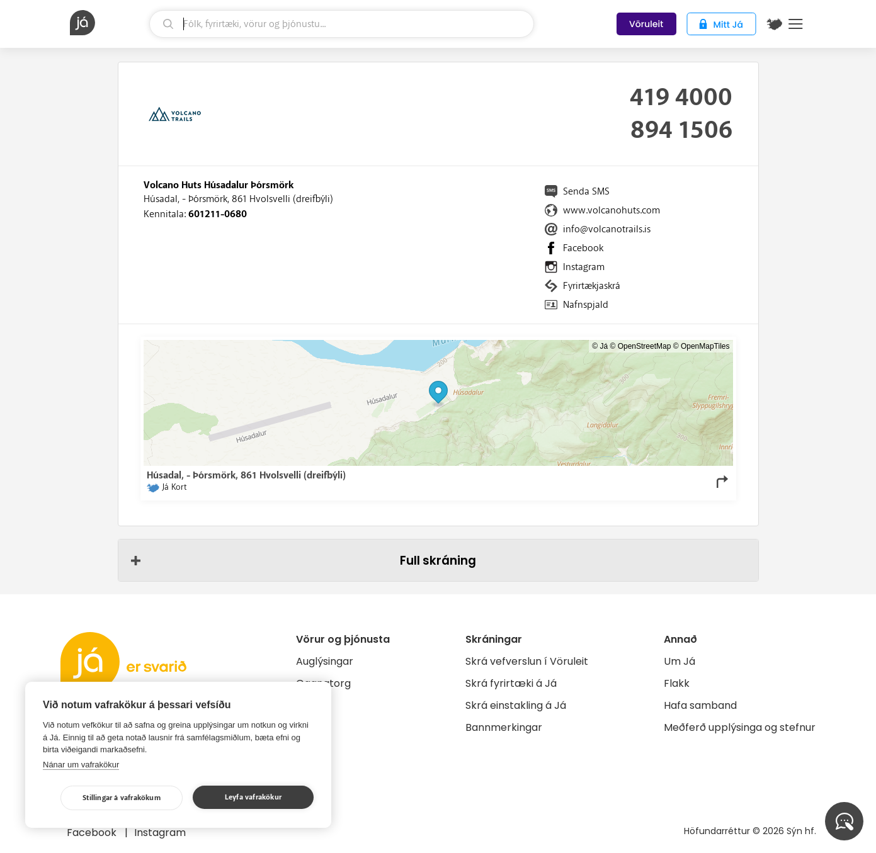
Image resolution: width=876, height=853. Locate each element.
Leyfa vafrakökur (253, 797)
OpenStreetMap (644, 346)
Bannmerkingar (503, 727)
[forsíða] (108, 22)
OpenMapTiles (705, 346)
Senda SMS (586, 191)
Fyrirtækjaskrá (591, 286)
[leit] (341, 24)
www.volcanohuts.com (611, 210)
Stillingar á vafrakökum (121, 798)
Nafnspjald (585, 304)
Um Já (679, 661)
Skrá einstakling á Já (515, 705)
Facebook (583, 248)
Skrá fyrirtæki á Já (511, 683)
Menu (795, 24)
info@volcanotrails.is (607, 229)
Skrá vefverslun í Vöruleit (526, 661)
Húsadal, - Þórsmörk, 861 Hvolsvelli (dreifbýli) (238, 199)
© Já (600, 346)
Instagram (584, 267)
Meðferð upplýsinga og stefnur (740, 727)
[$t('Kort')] (774, 24)
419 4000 (681, 97)
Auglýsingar (324, 661)
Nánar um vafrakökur (81, 764)
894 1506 (681, 130)
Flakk (677, 683)
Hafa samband (700, 705)
